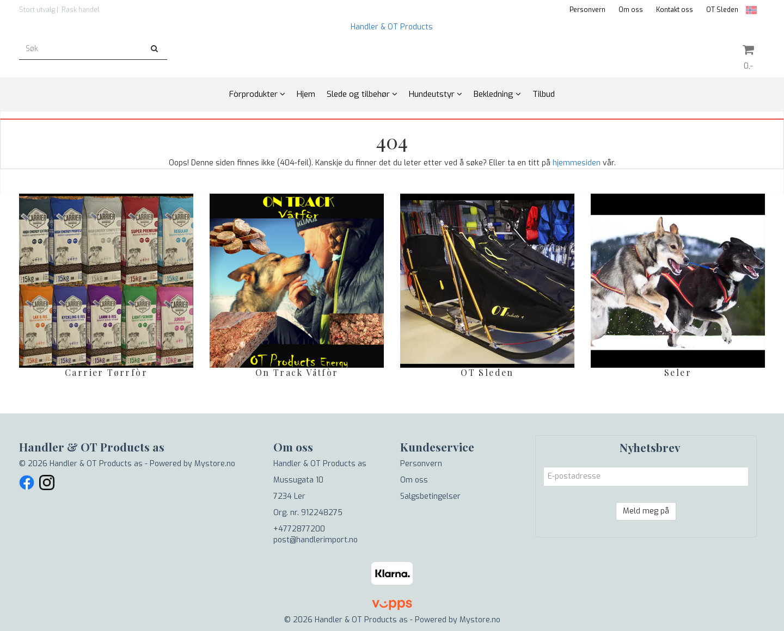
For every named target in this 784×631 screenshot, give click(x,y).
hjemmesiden (577, 163)
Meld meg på (646, 511)
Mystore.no (214, 464)
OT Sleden (722, 9)
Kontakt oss (674, 9)
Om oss (630, 9)
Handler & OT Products (392, 27)
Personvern (587, 9)
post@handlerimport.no (315, 540)
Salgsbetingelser (430, 496)
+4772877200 (299, 529)
